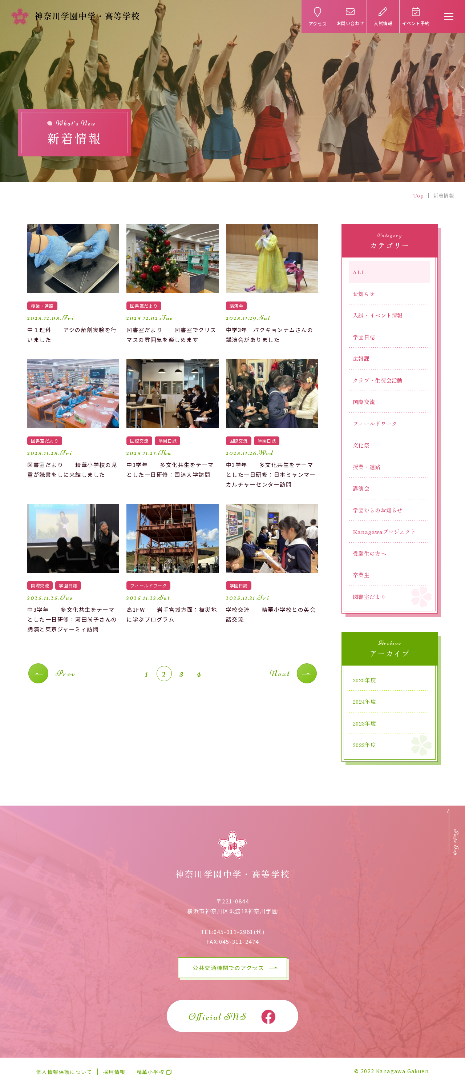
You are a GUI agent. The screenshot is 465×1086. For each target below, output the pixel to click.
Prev (66, 673)
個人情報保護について (64, 1072)
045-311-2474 (239, 941)
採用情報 (114, 1072)
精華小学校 (151, 1072)
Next (280, 673)
